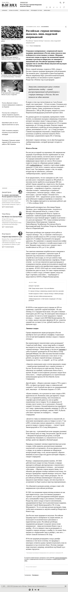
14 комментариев (9, 246)
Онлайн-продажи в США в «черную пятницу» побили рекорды (46, 293)
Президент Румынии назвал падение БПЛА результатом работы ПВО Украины (11, 142)
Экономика (45, 26)
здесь (25, 560)
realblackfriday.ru (36, 165)
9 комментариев (8, 207)
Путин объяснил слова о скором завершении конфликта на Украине (12, 105)
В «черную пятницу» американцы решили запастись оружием (46, 291)
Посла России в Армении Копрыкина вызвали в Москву (31, 5)
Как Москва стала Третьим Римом (12, 216)
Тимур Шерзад (6, 214)
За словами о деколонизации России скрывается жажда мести (11, 195)
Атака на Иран (13, 10)
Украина (4, 10)
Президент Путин (36, 10)
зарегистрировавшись (61, 557)
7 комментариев (8, 227)
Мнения (4, 188)
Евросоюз (47, 10)
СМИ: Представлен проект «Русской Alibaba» (41, 288)
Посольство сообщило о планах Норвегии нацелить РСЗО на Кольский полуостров (12, 114)
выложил (62, 349)
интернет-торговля (34, 285)
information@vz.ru (41, 586)
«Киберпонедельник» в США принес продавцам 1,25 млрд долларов (45, 299)
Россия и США (24, 10)
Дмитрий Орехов (6, 192)
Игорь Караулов (6, 234)
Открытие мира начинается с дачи (12, 236)
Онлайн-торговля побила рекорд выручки (40, 296)
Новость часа (24, 2)
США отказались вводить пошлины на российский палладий (10, 132)
